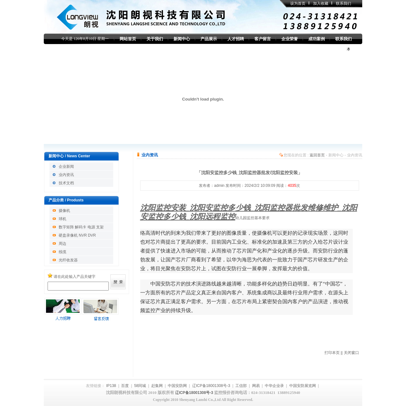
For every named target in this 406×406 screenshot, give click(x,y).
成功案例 (316, 38)
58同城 (140, 385)
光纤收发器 (68, 260)
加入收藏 (320, 3)
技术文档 (66, 183)
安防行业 (236, 268)
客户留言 (262, 38)
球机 (62, 219)
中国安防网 (177, 385)
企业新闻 (66, 166)
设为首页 (297, 3)
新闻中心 (182, 38)
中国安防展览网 (302, 385)
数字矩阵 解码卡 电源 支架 (81, 227)
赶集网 (157, 385)
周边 (62, 243)
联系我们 (343, 3)
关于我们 (155, 38)
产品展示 (208, 38)
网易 (256, 385)
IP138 (111, 385)
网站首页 (128, 38)
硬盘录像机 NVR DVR (77, 235)
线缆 (62, 252)
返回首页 (317, 155)
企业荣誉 (289, 38)
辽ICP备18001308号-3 (211, 385)
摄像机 (64, 210)
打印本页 (332, 352)
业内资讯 (66, 175)
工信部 (241, 385)
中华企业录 (274, 385)
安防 (323, 250)
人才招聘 (235, 38)
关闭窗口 (351, 352)
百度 (125, 385)
